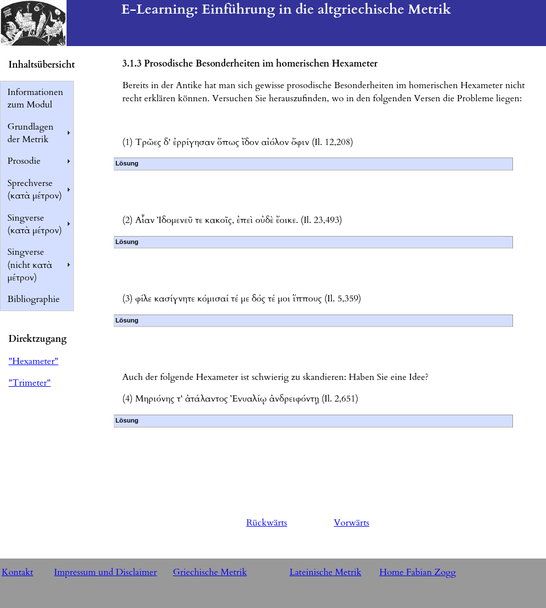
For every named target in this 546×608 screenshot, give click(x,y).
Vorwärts (351, 522)
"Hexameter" (33, 361)
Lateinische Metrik (325, 572)
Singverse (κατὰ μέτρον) (34, 224)
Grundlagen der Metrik (30, 133)
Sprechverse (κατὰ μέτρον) (34, 189)
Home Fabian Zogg (417, 572)
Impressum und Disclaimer (105, 572)
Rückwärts (266, 522)
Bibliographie (33, 299)
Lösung (126, 163)
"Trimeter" (30, 383)
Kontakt (17, 572)
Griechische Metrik (210, 572)
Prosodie (23, 161)
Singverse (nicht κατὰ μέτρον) (29, 265)
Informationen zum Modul (35, 98)
